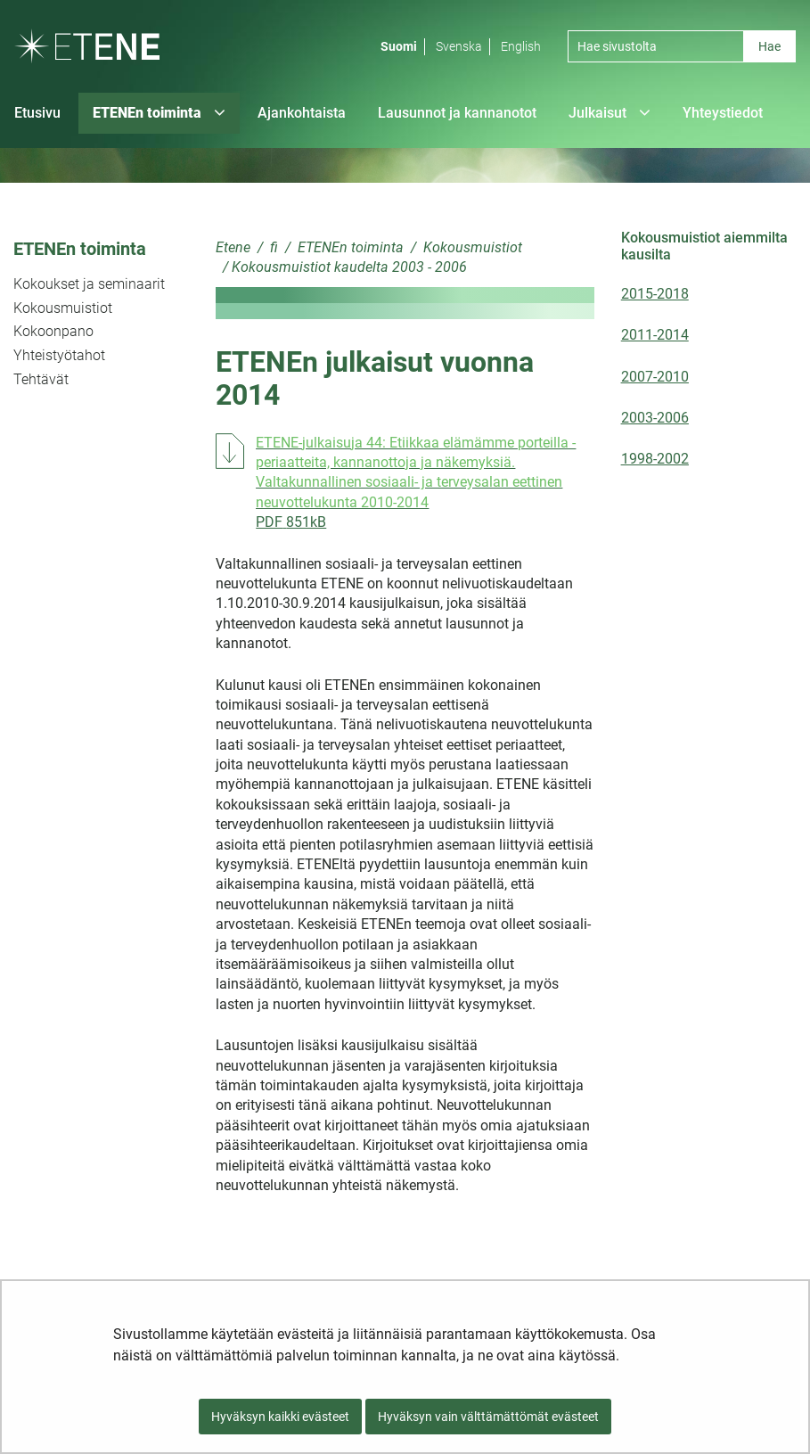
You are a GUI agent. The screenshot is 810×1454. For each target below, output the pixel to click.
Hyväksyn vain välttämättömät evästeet (488, 1416)
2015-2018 (655, 293)
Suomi (398, 46)
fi (272, 247)
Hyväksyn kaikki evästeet (280, 1416)
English (521, 46)
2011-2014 (655, 334)
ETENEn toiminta (79, 248)
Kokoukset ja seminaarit (89, 283)
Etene (233, 247)
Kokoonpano (53, 331)
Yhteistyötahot (59, 355)
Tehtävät (41, 379)
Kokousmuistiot (62, 308)
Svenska (459, 46)
